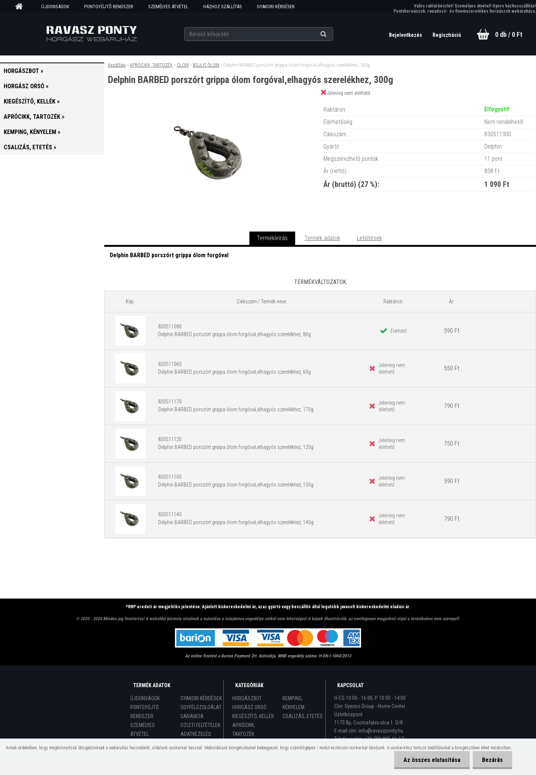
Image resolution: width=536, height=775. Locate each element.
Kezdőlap (117, 65)
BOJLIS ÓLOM (206, 65)
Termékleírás (272, 238)
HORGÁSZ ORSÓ (249, 707)
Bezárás (492, 759)
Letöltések (369, 238)
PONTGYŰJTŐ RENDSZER (108, 6)
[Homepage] (21, 7)
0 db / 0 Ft (508, 34)
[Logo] (91, 33)
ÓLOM (183, 65)
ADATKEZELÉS (196, 734)
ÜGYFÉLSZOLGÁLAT (201, 707)
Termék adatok (322, 238)
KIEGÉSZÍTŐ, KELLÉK (253, 716)
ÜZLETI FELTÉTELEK (200, 725)
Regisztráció (447, 35)
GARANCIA (192, 716)
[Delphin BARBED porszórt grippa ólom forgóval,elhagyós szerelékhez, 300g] (211, 102)
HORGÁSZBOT (247, 698)
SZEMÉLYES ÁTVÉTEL (168, 6)
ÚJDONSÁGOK (55, 6)
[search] (332, 34)
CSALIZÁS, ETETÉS (303, 716)
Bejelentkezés (406, 35)
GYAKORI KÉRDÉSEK (276, 6)
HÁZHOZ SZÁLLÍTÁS (222, 6)
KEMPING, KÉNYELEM (293, 702)
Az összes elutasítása (431, 759)
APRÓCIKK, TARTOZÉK (151, 65)
